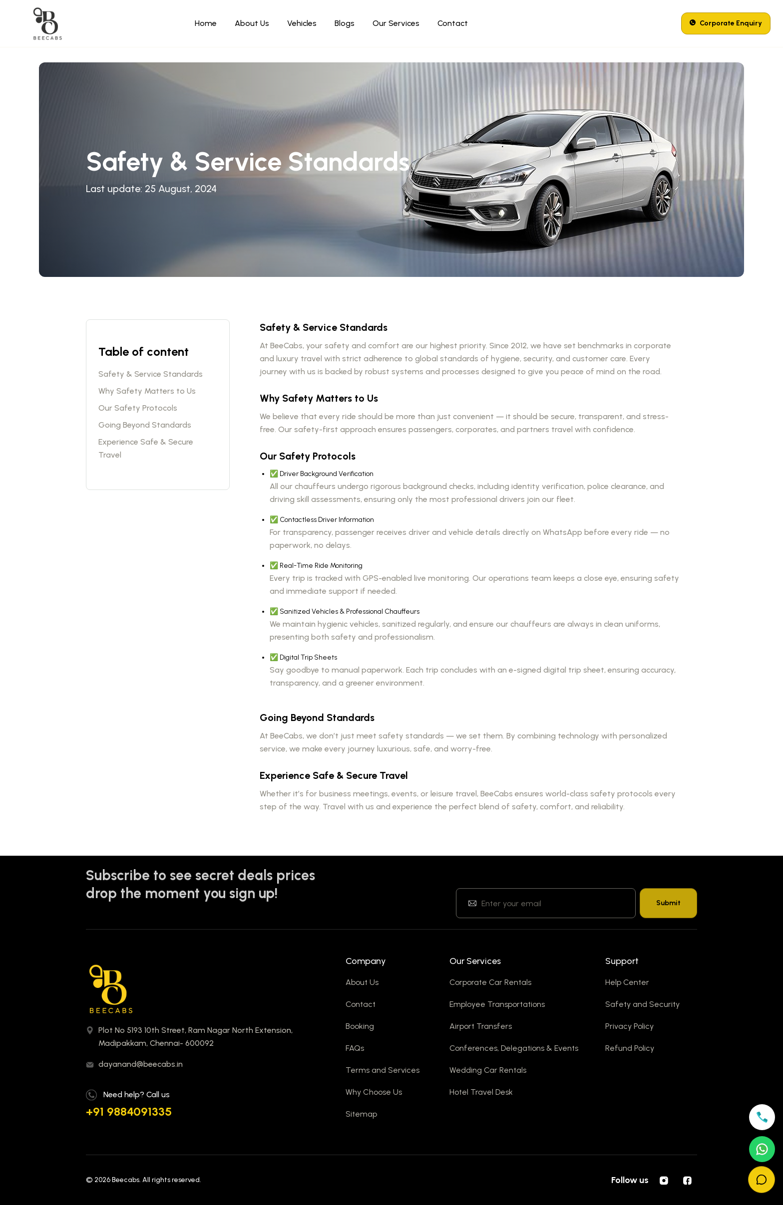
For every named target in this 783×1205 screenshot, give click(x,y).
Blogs (345, 23)
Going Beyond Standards (144, 425)
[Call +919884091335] (762, 1117)
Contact (452, 23)
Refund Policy (629, 1048)
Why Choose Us (374, 1092)
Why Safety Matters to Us (147, 391)
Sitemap (361, 1114)
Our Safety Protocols (137, 408)
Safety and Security (642, 1004)
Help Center (627, 982)
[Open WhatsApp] (762, 1149)
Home (206, 23)
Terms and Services (382, 1070)
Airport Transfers (480, 1026)
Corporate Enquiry (726, 23)
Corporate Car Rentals (490, 982)
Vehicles (302, 23)
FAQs (355, 1048)
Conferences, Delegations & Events (513, 1048)
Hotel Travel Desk (481, 1092)
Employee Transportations (497, 1004)
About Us (252, 23)
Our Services (396, 23)
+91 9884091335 (129, 1111)
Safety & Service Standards (150, 374)
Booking (360, 1026)
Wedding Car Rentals (487, 1070)
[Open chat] (761, 1179)
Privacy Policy (629, 1026)
